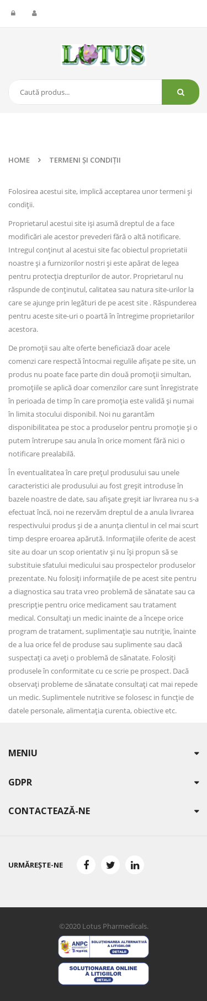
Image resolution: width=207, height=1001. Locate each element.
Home (19, 160)
